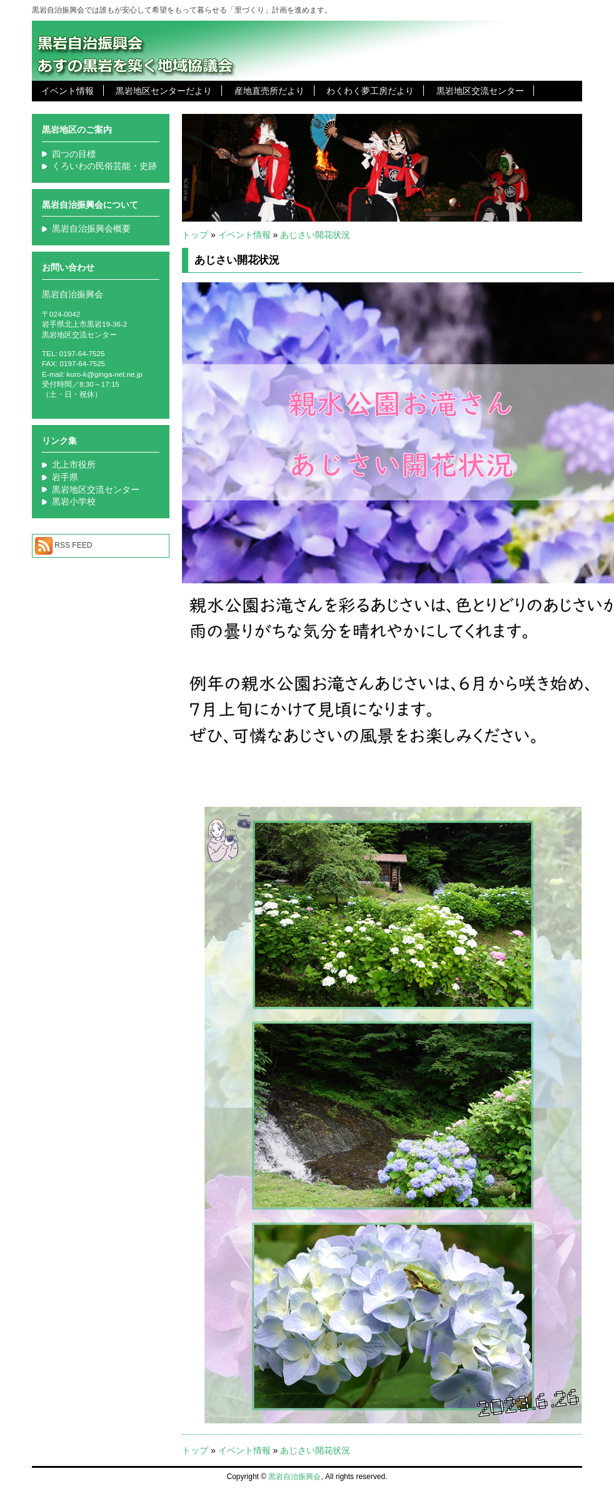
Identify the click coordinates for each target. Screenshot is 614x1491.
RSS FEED (73, 545)
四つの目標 (74, 154)
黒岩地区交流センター (480, 91)
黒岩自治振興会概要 (91, 228)
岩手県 (65, 477)
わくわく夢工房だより (370, 91)
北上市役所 (74, 464)
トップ (195, 235)
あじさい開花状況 (315, 235)
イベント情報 (67, 91)
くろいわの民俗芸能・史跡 (104, 166)
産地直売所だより (269, 91)
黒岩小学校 (74, 501)
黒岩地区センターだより (164, 91)
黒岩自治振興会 (294, 1476)
